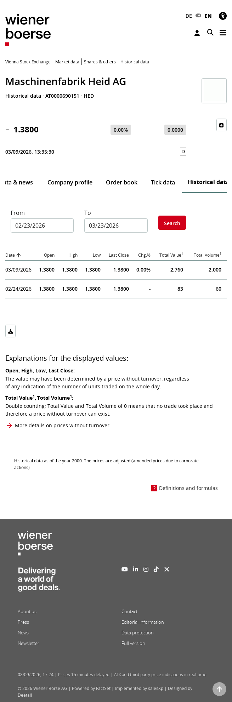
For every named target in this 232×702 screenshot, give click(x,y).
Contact (129, 611)
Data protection (137, 632)
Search (172, 223)
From (18, 213)
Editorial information (142, 622)
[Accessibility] (223, 15)
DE (189, 15)
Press (23, 622)
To (87, 213)
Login (197, 33)
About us (27, 611)
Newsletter (28, 643)
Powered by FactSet (91, 688)
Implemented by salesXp (139, 688)
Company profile (69, 182)
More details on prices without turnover (62, 425)
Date (10, 255)
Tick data (163, 182)
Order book (121, 182)
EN (208, 15)
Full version (133, 643)
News (23, 632)
